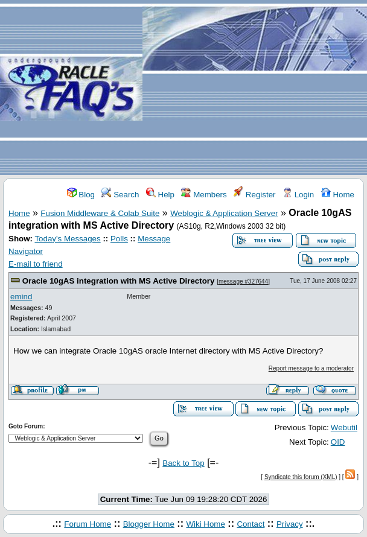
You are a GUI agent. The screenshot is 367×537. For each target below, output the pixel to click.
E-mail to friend (35, 263)
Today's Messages (67, 238)
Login (298, 194)
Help (160, 194)
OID (338, 441)
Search (120, 194)
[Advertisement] (254, 88)
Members (203, 194)
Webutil (344, 427)
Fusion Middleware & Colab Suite (99, 213)
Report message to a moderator (311, 368)
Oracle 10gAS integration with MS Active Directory (118, 280)
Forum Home (87, 524)
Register (254, 194)
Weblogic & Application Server (224, 213)
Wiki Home (205, 524)
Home (337, 194)
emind (21, 296)
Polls (119, 238)
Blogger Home (148, 524)
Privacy (289, 524)
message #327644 (243, 281)
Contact (250, 524)
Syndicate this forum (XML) (300, 477)
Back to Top (183, 463)
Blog (81, 194)
